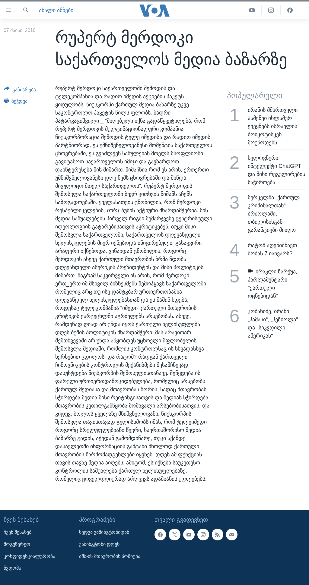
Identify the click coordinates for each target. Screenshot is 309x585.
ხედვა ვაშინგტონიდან (104, 532)
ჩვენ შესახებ (17, 532)
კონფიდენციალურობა (29, 555)
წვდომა (12, 568)
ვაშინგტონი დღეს (99, 544)
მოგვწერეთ (17, 544)
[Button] (20, 90)
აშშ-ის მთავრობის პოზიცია (109, 555)
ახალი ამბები (56, 10)
